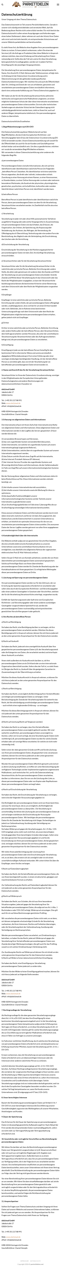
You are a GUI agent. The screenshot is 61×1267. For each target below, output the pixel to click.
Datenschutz (35, 1261)
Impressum (24, 1261)
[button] (2, 5)
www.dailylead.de (13, 403)
